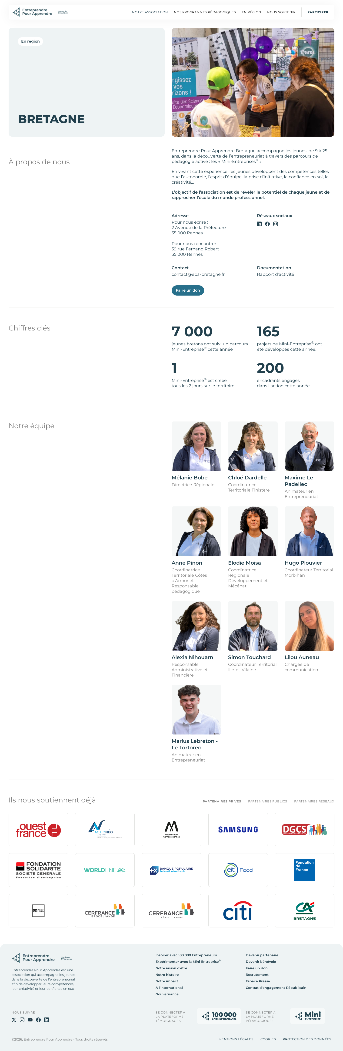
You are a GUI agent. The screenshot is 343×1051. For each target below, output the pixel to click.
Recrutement (257, 975)
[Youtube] (30, 1019)
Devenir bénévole (261, 962)
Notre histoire (167, 975)
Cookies (268, 1039)
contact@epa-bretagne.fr (198, 274)
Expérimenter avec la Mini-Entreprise (188, 962)
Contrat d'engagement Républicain (276, 988)
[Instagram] (275, 223)
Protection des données (307, 1039)
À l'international (169, 988)
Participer (318, 12)
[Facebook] (267, 223)
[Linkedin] (259, 223)
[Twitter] (14, 1019)
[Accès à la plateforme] (219, 1016)
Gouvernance (167, 994)
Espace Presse (258, 981)
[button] (205, 12)
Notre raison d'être (171, 968)
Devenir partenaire (262, 955)
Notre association (150, 12)
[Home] (40, 12)
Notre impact (167, 981)
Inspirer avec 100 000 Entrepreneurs (186, 955)
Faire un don (188, 290)
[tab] (218, 801)
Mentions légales (236, 1039)
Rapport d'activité (275, 274)
